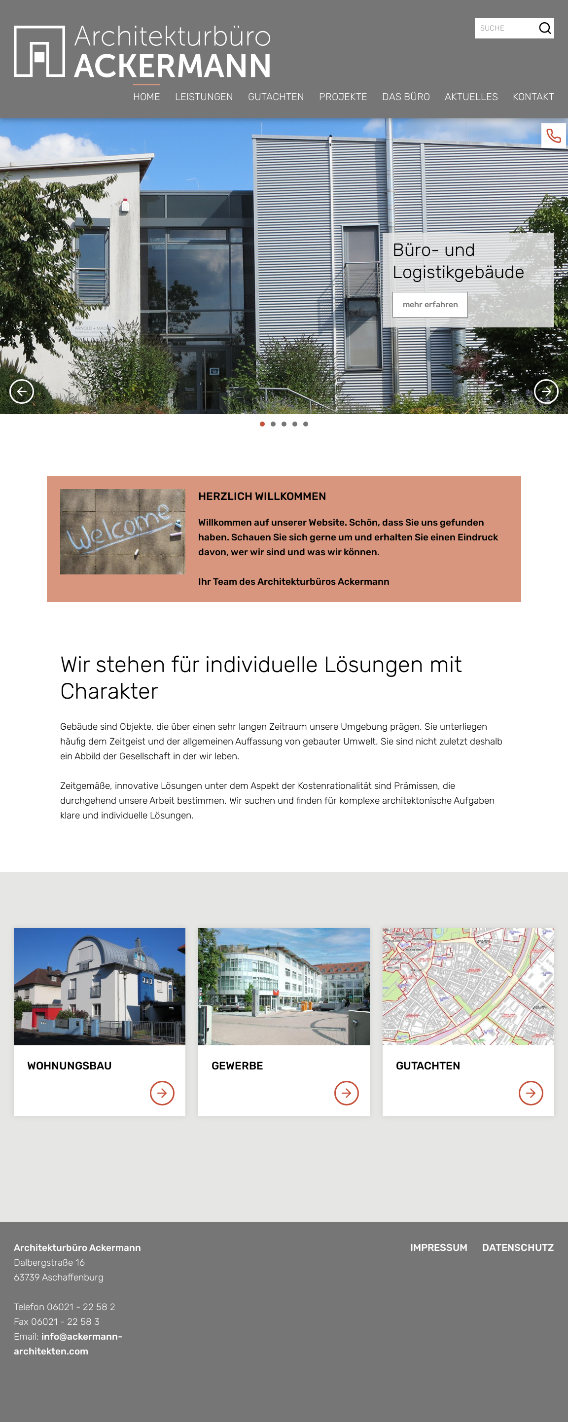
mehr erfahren (430, 304)
